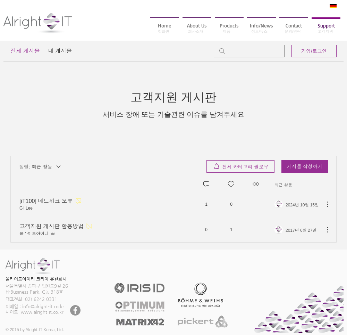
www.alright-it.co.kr (42, 311)
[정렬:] (40, 166)
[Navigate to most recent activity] (296, 204)
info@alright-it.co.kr (43, 306)
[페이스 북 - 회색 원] (75, 310)
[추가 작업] (324, 204)
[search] (249, 51)
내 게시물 (59, 51)
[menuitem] (240, 166)
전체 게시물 (25, 51)
